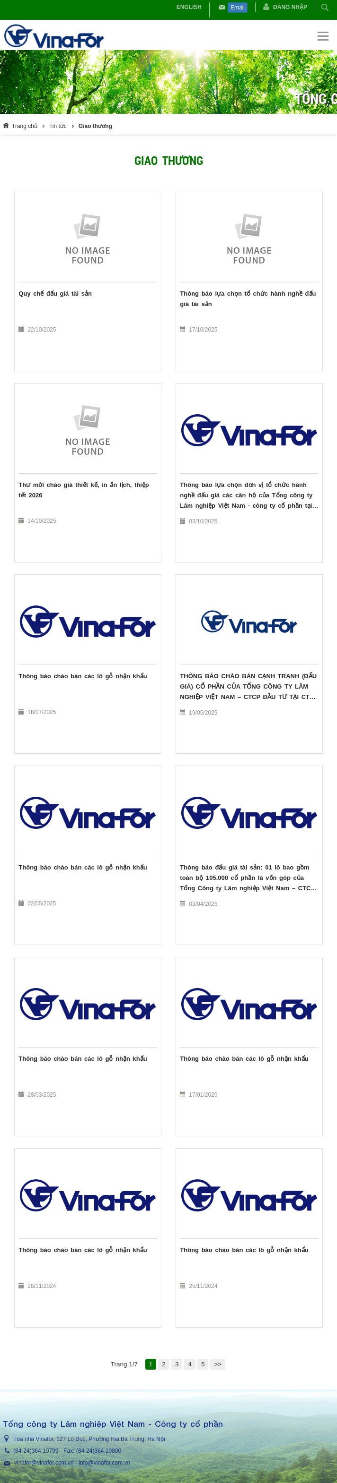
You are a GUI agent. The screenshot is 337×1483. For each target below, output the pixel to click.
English (189, 7)
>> (218, 1364)
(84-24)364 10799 (35, 1451)
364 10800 (107, 1451)
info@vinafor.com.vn (104, 1462)
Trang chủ (24, 126)
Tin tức (58, 126)
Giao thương (95, 126)
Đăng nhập (290, 7)
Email (238, 7)
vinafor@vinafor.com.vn (44, 1462)
